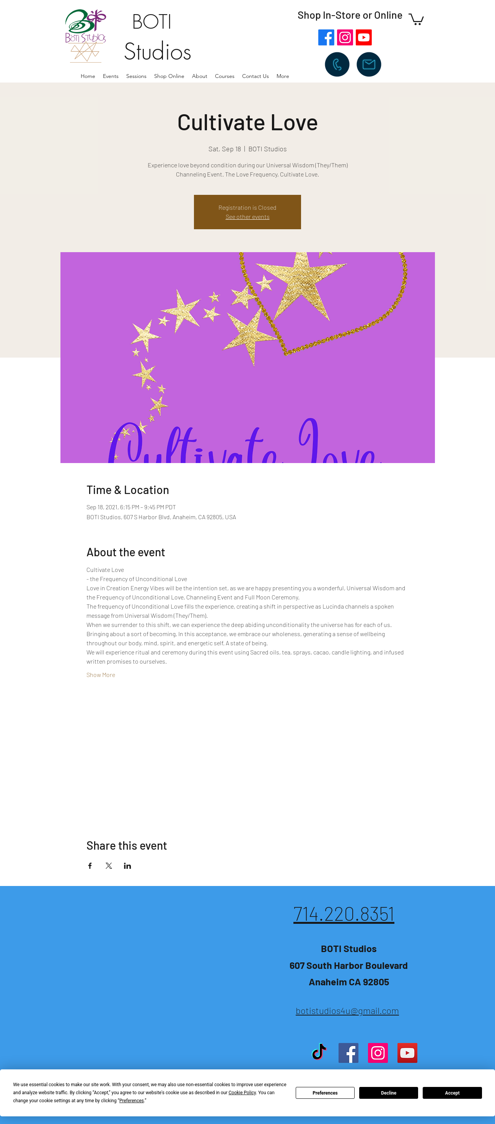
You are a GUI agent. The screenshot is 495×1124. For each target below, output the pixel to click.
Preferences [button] (131, 1100)
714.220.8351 (343, 913)
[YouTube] (407, 1053)
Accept (452, 1093)
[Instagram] (345, 37)
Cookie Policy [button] (242, 1092)
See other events (248, 216)
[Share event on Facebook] (90, 866)
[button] (199, 76)
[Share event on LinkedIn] (127, 866)
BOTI (152, 22)
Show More (100, 674)
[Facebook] (326, 37)
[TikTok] (319, 1053)
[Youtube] (364, 37)
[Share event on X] (108, 866)
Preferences (325, 1093)
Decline (388, 1093)
